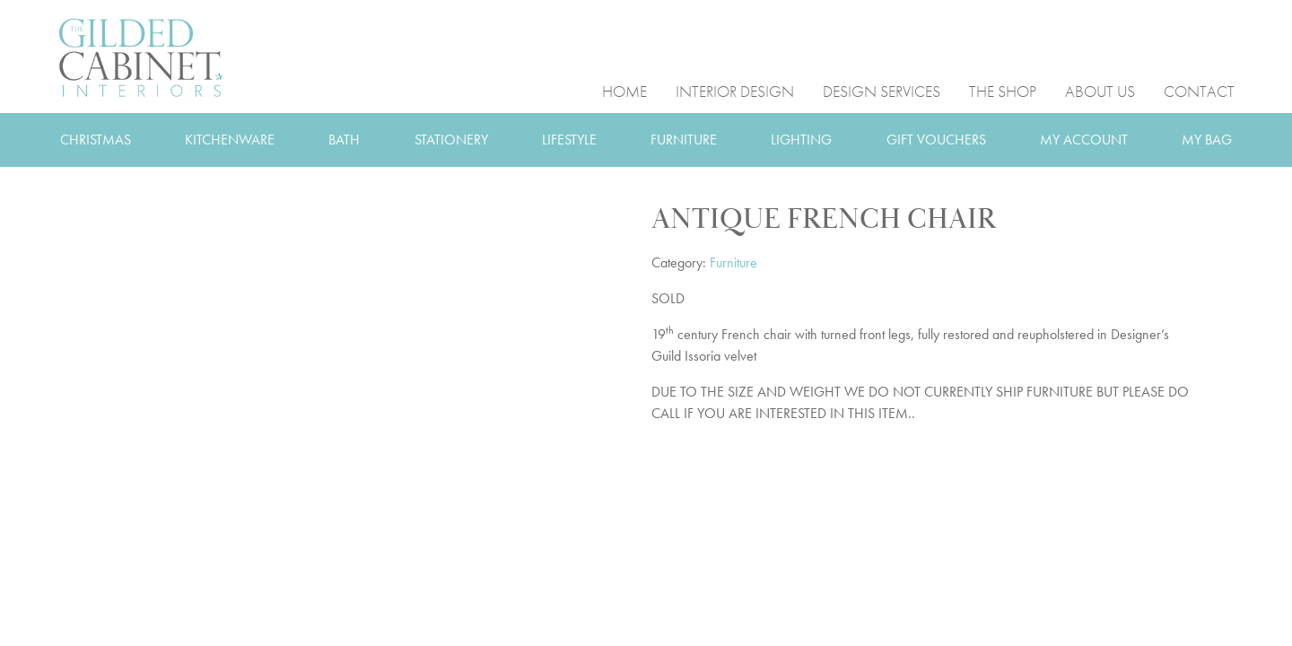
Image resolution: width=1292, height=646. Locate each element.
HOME (624, 90)
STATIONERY (451, 139)
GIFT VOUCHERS (936, 139)
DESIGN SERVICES (881, 90)
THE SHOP (1002, 90)
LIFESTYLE (569, 139)
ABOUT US (1100, 90)
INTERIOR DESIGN (735, 90)
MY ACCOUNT (1084, 139)
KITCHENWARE (230, 139)
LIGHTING (801, 139)
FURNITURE (683, 139)
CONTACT (1199, 90)
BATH (344, 139)
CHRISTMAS (95, 139)
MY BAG (1207, 139)
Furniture (733, 262)
